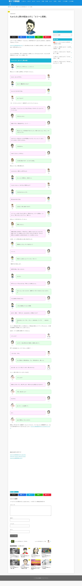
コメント (12, 504)
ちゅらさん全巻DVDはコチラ (16, 458)
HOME (10, 6)
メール (12, 523)
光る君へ (55, 1)
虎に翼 (43, 1)
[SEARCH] (10, 4)
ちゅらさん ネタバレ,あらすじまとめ (17, 456)
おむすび (29, 1)
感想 (17, 6)
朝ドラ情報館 (14, 1)
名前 (11, 518)
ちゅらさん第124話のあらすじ (16, 45)
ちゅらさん (38, 1)
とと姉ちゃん (24, 1)
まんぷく (50, 1)
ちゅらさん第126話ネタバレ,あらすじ (18, 454)
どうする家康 (65, 1)
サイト (11, 529)
